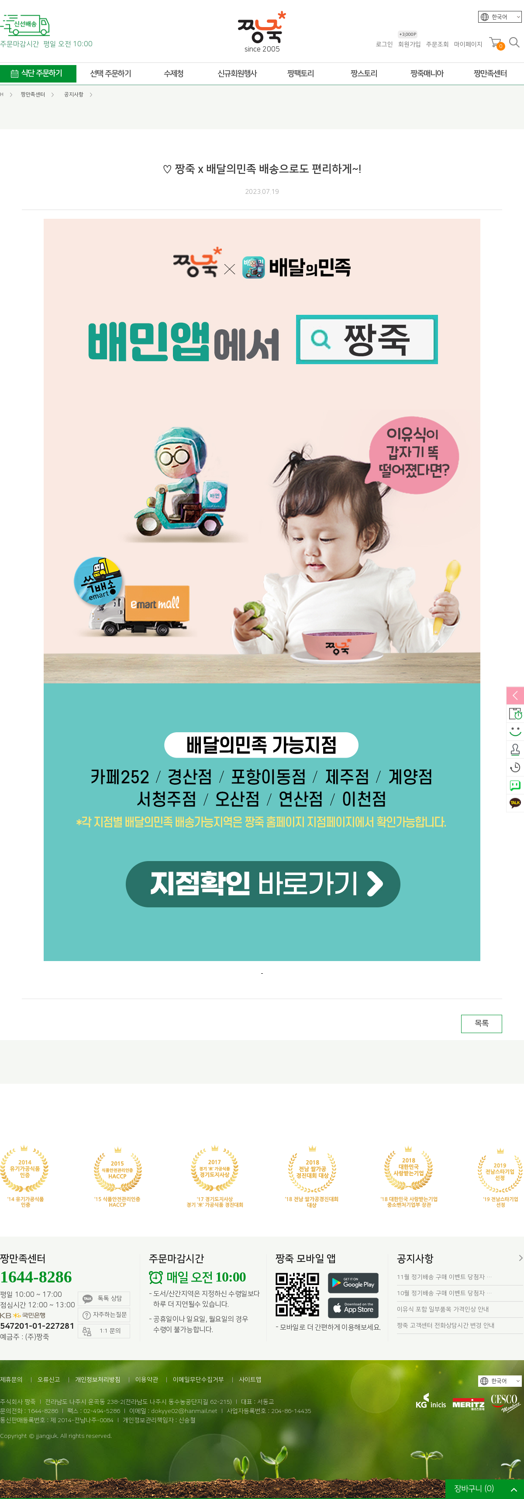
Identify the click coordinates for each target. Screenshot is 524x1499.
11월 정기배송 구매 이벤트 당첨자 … (444, 1277)
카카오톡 (515, 803)
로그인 (384, 44)
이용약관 (146, 1379)
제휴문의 (11, 1379)
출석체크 (515, 750)
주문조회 (437, 44)
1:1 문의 (102, 1331)
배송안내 (515, 714)
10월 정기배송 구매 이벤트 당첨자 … (444, 1293)
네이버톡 (515, 785)
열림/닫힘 (515, 696)
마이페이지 (468, 44)
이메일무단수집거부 (198, 1379)
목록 (482, 1023)
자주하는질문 (105, 1315)
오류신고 (49, 1379)
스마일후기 (515, 732)
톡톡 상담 (102, 1299)
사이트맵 (250, 1379)
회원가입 (409, 44)
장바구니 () (474, 1489)
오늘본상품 (515, 767)
